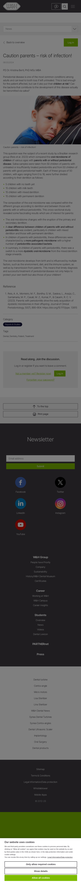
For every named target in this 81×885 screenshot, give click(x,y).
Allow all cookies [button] (41, 878)
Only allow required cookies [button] (41, 864)
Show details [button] (41, 871)
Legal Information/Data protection (60, 857)
